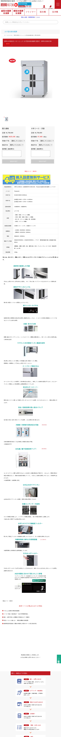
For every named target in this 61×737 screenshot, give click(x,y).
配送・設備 (24, 17)
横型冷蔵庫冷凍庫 (18, 12)
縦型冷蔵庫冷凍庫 (6, 12)
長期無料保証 (31, 17)
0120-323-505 (23, 4)
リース (38, 17)
